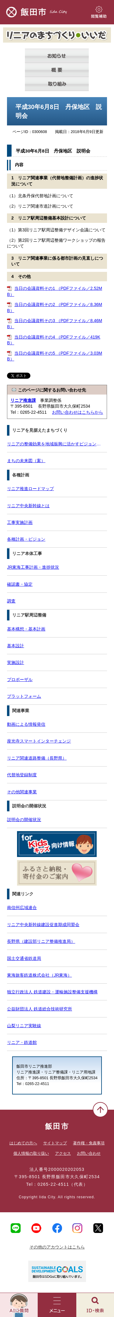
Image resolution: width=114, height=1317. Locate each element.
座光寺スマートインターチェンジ (39, 741)
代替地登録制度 (22, 774)
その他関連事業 (22, 791)
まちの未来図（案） (26, 460)
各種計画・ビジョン (26, 539)
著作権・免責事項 (89, 1143)
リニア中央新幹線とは (28, 505)
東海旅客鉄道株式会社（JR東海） (39, 975)
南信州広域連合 (22, 907)
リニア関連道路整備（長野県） (37, 758)
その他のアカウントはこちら (57, 1247)
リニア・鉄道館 (22, 1042)
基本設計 (15, 645)
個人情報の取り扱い (31, 1153)
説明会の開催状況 (24, 819)
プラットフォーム (24, 696)
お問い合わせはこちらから (77, 412)
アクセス (63, 1153)
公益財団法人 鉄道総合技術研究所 (39, 1008)
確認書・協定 (20, 584)
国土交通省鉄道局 (24, 958)
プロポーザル (20, 679)
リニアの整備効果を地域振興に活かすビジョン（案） (55, 443)
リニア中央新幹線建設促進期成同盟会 (43, 924)
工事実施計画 (20, 522)
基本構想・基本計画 (26, 629)
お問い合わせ (89, 1153)
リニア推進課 (23, 400)
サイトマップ (55, 1143)
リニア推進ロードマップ (30, 488)
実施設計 (15, 662)
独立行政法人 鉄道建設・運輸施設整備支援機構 (52, 991)
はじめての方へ (23, 1143)
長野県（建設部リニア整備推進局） (41, 941)
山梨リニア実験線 (24, 1025)
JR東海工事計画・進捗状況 (33, 567)
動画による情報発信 (26, 724)
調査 (11, 601)
